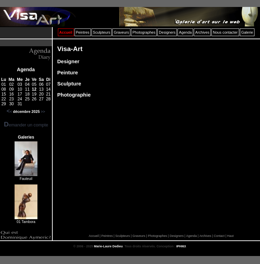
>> (43, 111)
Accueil (94, 236)
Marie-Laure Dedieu (108, 246)
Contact (219, 236)
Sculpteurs (122, 236)
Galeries (26, 137)
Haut (230, 236)
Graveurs (138, 236)
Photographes (157, 236)
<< (9, 111)
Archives (205, 236)
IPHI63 (181, 246)
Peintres (107, 236)
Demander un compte (26, 124)
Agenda (26, 69)
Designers (176, 236)
